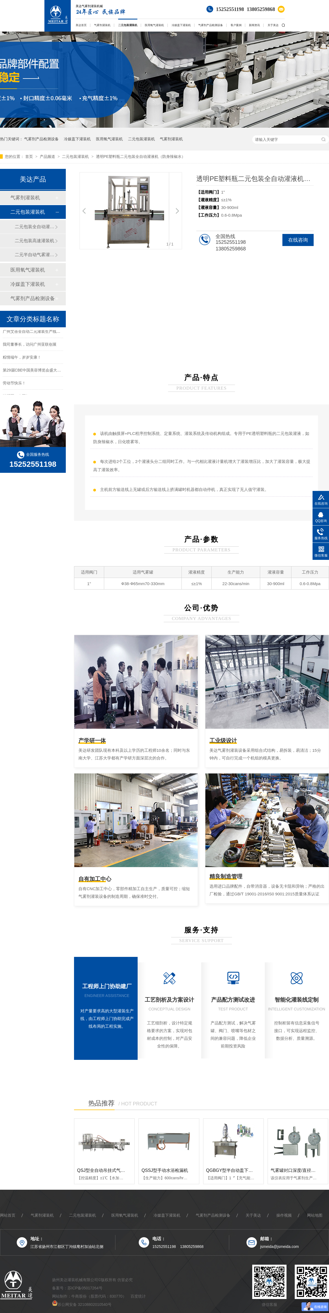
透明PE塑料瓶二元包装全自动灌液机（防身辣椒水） (141, 156)
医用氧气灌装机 (154, 25)
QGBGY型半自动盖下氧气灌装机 (238, 1170)
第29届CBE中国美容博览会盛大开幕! (34, 371)
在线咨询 (298, 240)
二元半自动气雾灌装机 (35, 254)
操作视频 (284, 1215)
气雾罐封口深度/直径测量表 (297, 1170)
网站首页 (7, 1215)
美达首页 (81, 25)
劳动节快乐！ (14, 384)
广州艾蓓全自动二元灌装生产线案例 (33, 332)
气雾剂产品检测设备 (210, 25)
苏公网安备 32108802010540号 (85, 1304)
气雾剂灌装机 (102, 25)
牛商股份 (79, 1296)
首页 (29, 156)
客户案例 (236, 25)
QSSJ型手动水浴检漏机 (164, 1170)
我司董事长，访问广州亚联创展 (29, 345)
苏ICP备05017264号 (85, 1288)
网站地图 (314, 1215)
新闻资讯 (254, 25)
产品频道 (48, 156)
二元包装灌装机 (127, 25)
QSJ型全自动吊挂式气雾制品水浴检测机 (116, 1170)
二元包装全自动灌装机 (35, 226)
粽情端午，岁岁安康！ (22, 358)
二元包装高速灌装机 (34, 240)
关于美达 (273, 25)
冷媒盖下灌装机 (181, 25)
